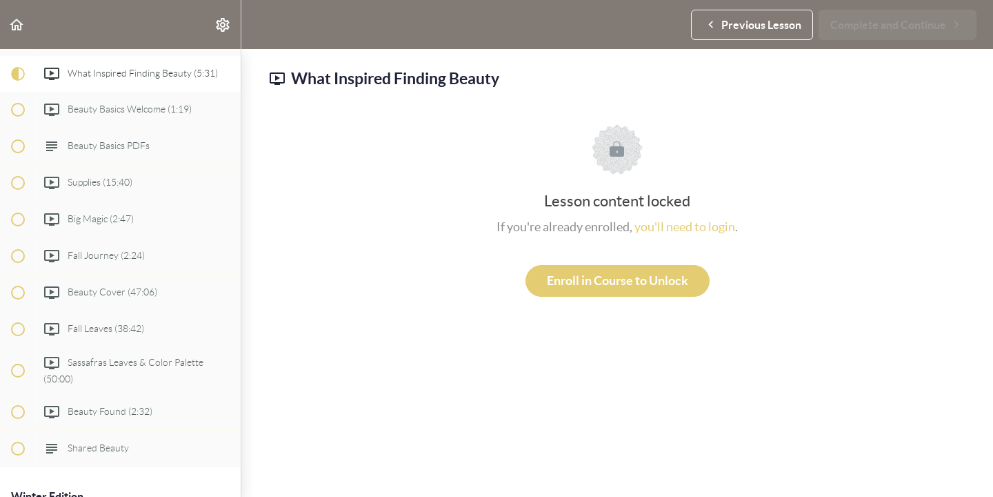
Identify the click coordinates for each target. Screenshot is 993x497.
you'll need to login (684, 227)
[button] (17, 24)
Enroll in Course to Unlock (617, 280)
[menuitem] (223, 24)
